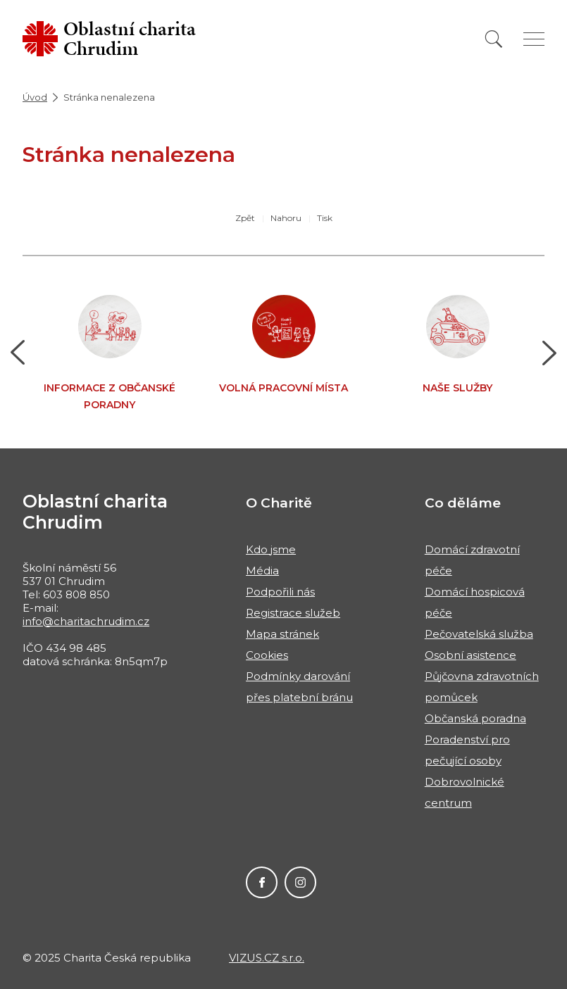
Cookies (267, 655)
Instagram (300, 882)
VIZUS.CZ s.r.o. (266, 957)
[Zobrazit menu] (533, 39)
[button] (17, 352)
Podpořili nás (280, 591)
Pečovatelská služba (479, 634)
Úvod (35, 97)
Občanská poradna (475, 718)
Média (262, 570)
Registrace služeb (293, 612)
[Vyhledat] (493, 39)
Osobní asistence (470, 655)
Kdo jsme (271, 549)
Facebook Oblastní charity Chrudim (262, 882)
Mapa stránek (282, 634)
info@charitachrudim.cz (86, 621)
